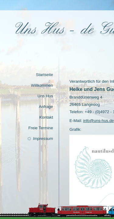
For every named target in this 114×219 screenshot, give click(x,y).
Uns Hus (45, 96)
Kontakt (46, 117)
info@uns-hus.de (98, 120)
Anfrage (46, 106)
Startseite (44, 74)
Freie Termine (40, 128)
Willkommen (42, 85)
